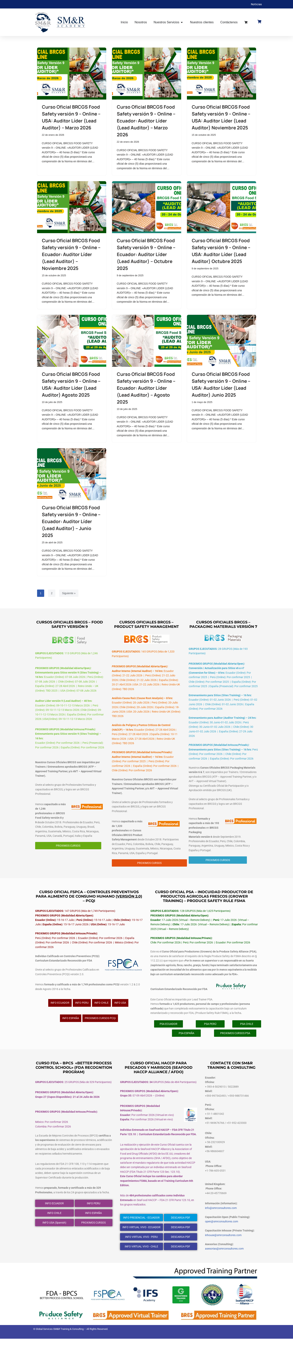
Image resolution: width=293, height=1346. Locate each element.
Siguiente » (69, 594)
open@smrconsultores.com (221, 1228)
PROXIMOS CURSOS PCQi (100, 1023)
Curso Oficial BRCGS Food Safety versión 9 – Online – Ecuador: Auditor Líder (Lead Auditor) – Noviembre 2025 (71, 255)
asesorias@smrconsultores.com (224, 1255)
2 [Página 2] (51, 594)
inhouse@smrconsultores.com (223, 1242)
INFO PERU (82, 1007)
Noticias (256, 4)
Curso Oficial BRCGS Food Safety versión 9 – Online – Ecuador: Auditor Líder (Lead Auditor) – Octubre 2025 (146, 255)
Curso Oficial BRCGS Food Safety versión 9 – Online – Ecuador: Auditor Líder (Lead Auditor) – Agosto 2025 (146, 388)
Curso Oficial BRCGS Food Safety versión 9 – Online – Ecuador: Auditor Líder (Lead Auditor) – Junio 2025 (71, 522)
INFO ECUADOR (60, 1007)
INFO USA (120, 1007)
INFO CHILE (101, 1007)
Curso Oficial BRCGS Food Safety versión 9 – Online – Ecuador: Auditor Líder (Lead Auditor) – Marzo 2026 (146, 121)
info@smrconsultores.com (221, 1214)
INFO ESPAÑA (70, 1023)
